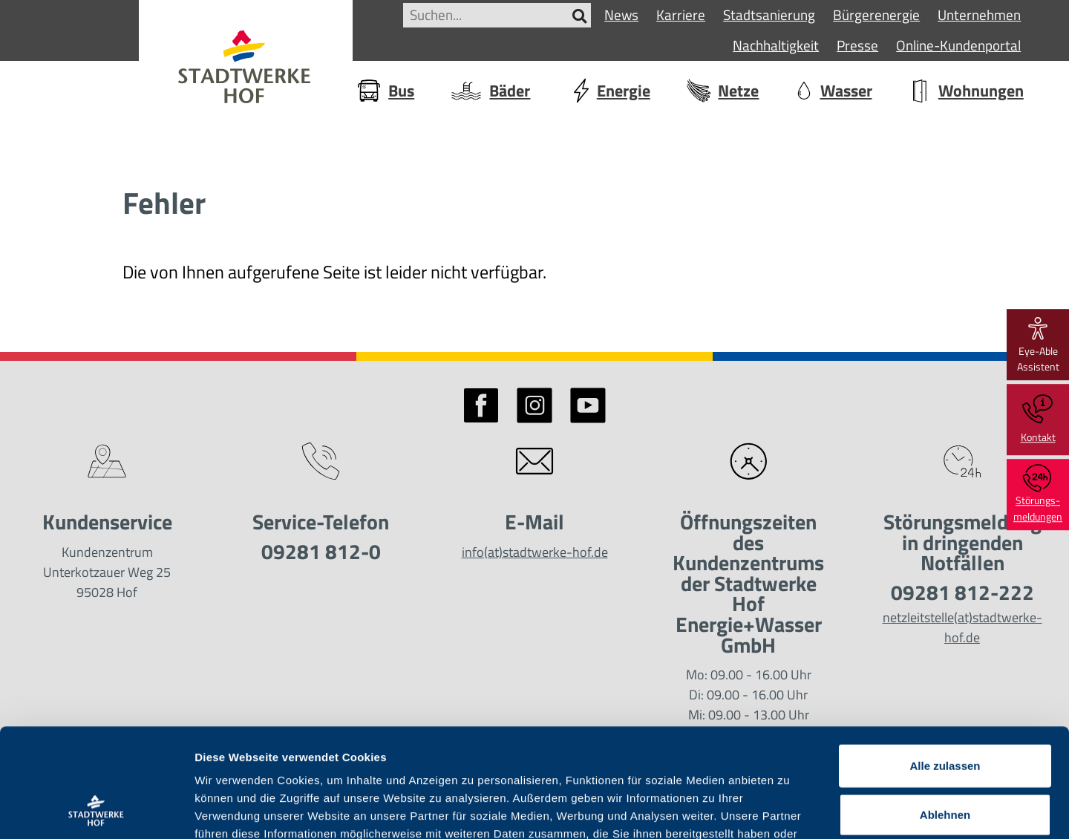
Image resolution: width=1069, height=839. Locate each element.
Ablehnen (945, 712)
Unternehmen (979, 14)
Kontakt (1038, 419)
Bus (385, 90)
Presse (857, 45)
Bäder (489, 91)
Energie (608, 90)
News (621, 14)
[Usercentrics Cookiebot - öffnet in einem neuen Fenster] (96, 810)
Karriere (680, 14)
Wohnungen (965, 90)
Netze (722, 90)
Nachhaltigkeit (776, 45)
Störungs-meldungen (1037, 494)
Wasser (833, 90)
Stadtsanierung (769, 14)
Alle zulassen (944, 663)
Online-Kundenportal (958, 45)
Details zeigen (789, 809)
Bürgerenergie (876, 14)
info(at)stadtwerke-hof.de (535, 552)
